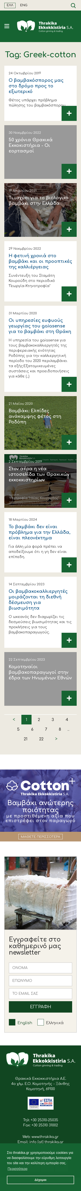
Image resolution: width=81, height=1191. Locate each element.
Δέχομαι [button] (40, 1180)
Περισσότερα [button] (17, 1169)
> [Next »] (56, 738)
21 (25, 739)
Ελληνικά (55, 1023)
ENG (23, 5)
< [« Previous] (14, 719)
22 (41, 739)
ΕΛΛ (10, 5)
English (24, 1023)
